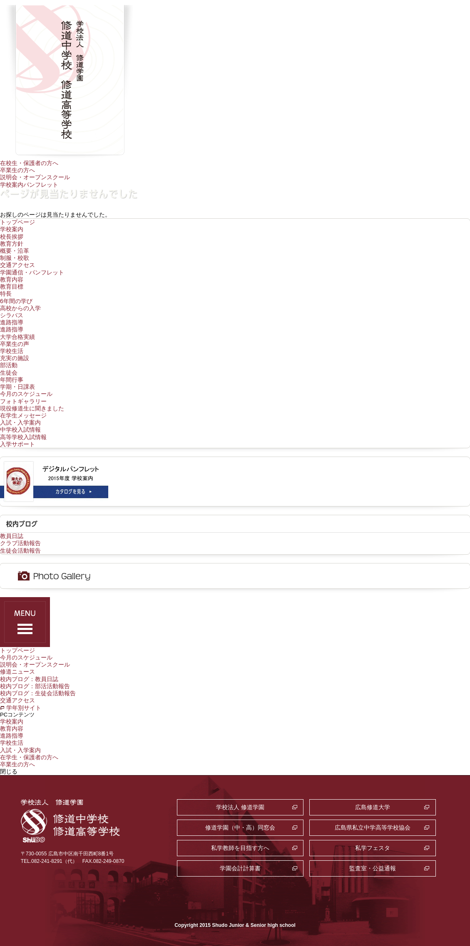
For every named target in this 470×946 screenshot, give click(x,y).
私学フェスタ (372, 848)
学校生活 (11, 351)
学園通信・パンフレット (32, 272)
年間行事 (11, 379)
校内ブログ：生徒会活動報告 (38, 693)
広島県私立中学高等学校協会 (372, 827)
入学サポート (17, 444)
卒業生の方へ (17, 170)
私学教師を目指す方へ (240, 848)
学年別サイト (23, 707)
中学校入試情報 (20, 429)
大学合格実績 (17, 336)
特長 (6, 293)
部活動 (8, 365)
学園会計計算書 (240, 868)
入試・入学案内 (20, 422)
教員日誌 (11, 536)
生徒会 (8, 372)
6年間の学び (16, 301)
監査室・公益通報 (372, 868)
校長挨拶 (11, 236)
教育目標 (11, 286)
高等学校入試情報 (23, 437)
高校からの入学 (20, 308)
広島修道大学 (372, 807)
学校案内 (11, 229)
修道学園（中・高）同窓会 (240, 827)
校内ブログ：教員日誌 (29, 679)
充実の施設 (14, 358)
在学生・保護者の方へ (29, 757)
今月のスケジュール (26, 393)
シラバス (11, 315)
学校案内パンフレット (29, 184)
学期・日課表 (17, 386)
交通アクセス (17, 265)
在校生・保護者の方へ (29, 163)
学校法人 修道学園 (240, 807)
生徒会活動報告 (20, 550)
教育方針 (11, 243)
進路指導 (11, 322)
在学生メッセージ (23, 415)
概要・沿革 (14, 250)
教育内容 (11, 279)
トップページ (17, 222)
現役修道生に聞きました (32, 408)
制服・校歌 (14, 257)
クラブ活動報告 (20, 543)
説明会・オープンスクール (35, 177)
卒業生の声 (14, 344)
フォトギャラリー (23, 401)
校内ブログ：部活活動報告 (35, 686)
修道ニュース (17, 671)
